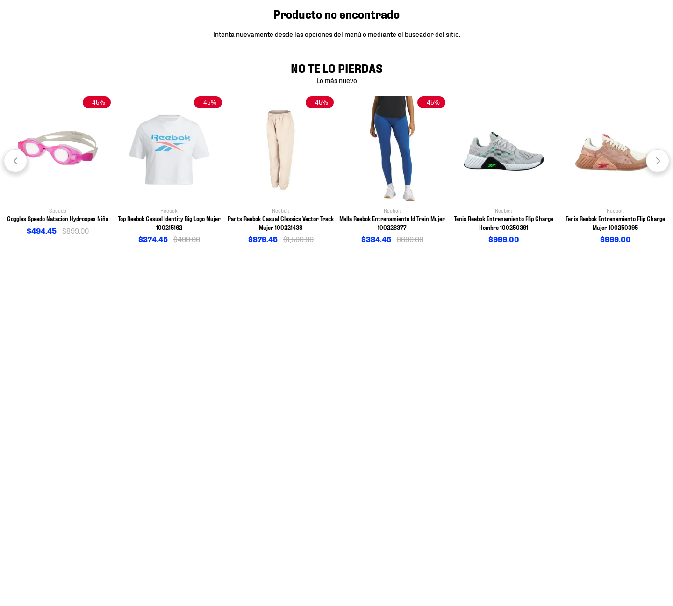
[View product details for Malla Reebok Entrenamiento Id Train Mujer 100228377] (392, 171)
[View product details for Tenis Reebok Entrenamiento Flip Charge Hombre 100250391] (504, 171)
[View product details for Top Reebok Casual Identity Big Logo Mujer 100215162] (169, 171)
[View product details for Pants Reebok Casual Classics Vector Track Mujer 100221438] (280, 171)
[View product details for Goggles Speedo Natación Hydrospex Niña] (57, 166)
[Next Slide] (657, 160)
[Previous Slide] (15, 160)
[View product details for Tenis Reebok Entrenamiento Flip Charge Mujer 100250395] (615, 171)
